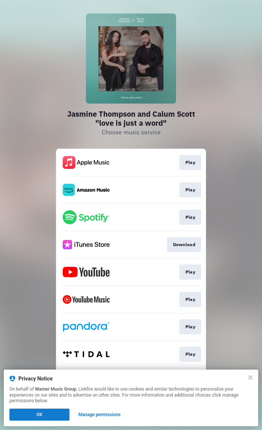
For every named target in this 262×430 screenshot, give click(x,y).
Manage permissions (99, 414)
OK (39, 414)
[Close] (250, 377)
